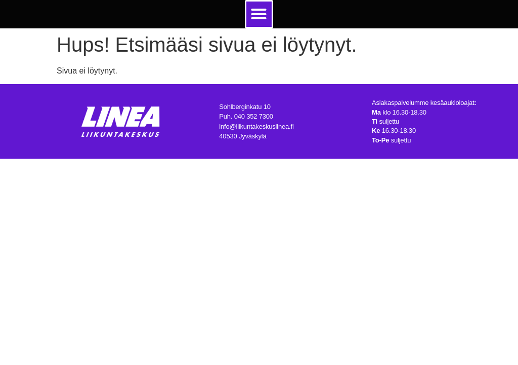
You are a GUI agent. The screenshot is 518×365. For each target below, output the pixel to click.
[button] (259, 14)
